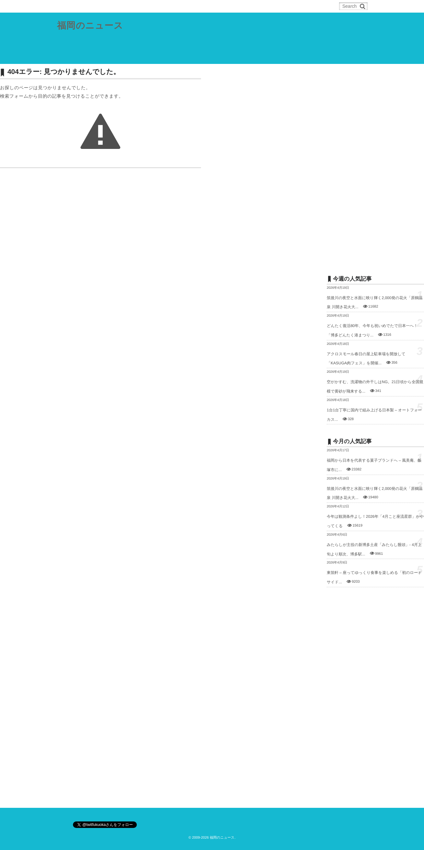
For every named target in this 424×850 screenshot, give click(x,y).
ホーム (73, 6)
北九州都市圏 (136, 56)
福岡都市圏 (102, 56)
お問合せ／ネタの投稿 (306, 56)
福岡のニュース (90, 26)
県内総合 (70, 56)
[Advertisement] (375, 164)
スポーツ (228, 56)
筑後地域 (199, 56)
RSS (99, 6)
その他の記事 (262, 56)
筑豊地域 (170, 56)
